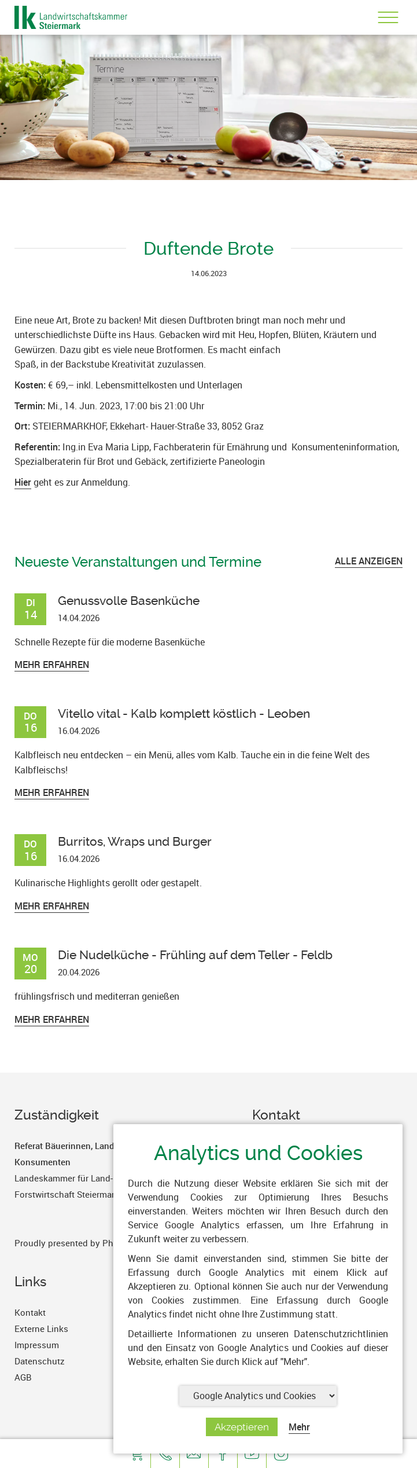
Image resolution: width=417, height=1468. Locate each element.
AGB (23, 1377)
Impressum (36, 1344)
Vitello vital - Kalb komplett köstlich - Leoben (184, 713)
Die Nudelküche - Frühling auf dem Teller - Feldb (195, 955)
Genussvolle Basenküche (129, 600)
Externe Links (41, 1328)
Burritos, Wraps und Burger (135, 841)
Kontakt (30, 1312)
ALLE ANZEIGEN (369, 561)
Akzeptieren (242, 1427)
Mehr (299, 1427)
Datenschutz (39, 1361)
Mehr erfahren (51, 664)
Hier (22, 482)
